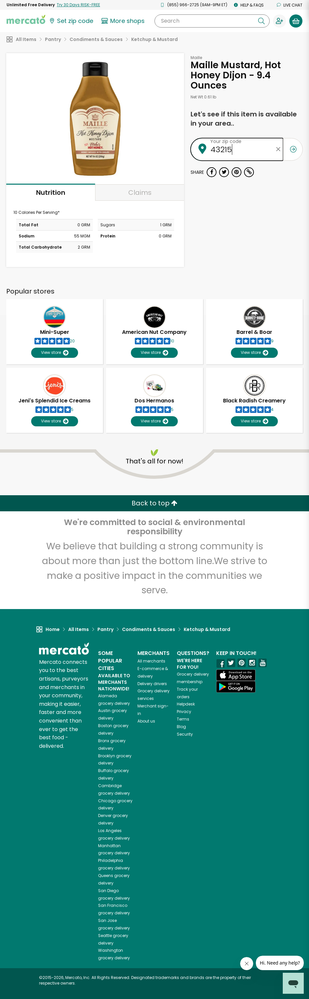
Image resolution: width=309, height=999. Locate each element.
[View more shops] (124, 21)
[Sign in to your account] (279, 21)
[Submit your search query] (261, 21)
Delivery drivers (152, 683)
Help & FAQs (249, 5)
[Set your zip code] (71, 21)
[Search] (212, 21)
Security (185, 734)
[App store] (236, 675)
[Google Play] (236, 686)
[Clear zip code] (278, 149)
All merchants (151, 661)
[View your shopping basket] (295, 21)
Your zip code (225, 141)
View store (54, 353)
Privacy (184, 711)
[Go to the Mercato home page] (26, 19)
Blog (181, 726)
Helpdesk (186, 704)
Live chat (289, 5)
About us (146, 721)
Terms (183, 719)
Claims (140, 192)
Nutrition (50, 192)
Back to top (154, 503)
